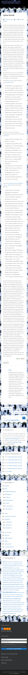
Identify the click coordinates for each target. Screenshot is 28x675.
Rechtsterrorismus (14, 600)
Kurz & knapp (8, 532)
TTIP (21, 606)
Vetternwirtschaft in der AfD (15, 457)
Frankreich (17, 575)
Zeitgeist (5, 613)
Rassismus (20, 596)
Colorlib (23, 672)
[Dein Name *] (14, 639)
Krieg (9, 586)
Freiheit (20, 575)
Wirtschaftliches (9, 506)
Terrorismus (13, 606)
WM (20, 611)
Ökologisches (8, 494)
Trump (18, 606)
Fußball (12, 577)
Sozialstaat (11, 604)
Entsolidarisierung (6, 573)
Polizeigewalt (8, 596)
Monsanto (10, 590)
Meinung (7, 535)
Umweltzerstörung (17, 608)
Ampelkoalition (16, 562)
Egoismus (14, 570)
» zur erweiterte (11, 420)
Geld (15, 577)
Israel (10, 580)
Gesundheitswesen (7, 578)
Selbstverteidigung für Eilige (14, 442)
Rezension (5, 602)
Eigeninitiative (20, 570)
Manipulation (6, 588)
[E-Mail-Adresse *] (14, 642)
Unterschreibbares (9, 547)
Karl (16, 19)
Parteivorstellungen (11, 594)
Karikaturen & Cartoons (10, 516)
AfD (4, 562)
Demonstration (16, 568)
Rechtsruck (17, 599)
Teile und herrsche (7, 606)
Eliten (8, 571)
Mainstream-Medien (20, 586)
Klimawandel (6, 584)
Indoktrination (6, 580)
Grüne (12, 578)
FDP (8, 575)
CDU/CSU (19, 565)
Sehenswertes (8, 544)
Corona (5, 568)
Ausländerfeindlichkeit (17, 564)
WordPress (16, 673)
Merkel (4, 590)
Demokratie (10, 568)
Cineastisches (8, 522)
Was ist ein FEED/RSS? (6, 631)
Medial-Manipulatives (10, 491)
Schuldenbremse (15, 602)
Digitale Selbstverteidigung (11, 438)
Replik (6, 541)
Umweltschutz (10, 608)
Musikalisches (8, 528)
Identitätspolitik (21, 578)
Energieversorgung (13, 571)
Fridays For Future (6, 577)
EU (16, 573)
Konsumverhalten (14, 584)
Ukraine (4, 608)
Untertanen (5, 609)
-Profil (9, 82)
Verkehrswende (20, 609)
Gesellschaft (19, 577)
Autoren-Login (4, 657)
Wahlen (11, 611)
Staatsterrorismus (20, 604)
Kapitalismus (6, 582)
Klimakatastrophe (13, 582)
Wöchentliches (8, 509)
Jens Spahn (20, 580)
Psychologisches (9, 500)
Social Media (21, 602)
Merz (7, 590)
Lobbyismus (13, 586)
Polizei (4, 596)
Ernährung (13, 573)
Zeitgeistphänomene (11, 613)
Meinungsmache (20, 588)
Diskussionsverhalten (7, 570)
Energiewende (21, 571)
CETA (22, 565)
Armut (10, 564)
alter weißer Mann (9, 562)
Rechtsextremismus (8, 599)
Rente (19, 600)
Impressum (4, 663)
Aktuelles (7, 486)
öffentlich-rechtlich (20, 592)
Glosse (6, 513)
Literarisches (8, 525)
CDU (15, 565)
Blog (6, 488)
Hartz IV (16, 578)
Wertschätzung (16, 611)
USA (9, 609)
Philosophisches (8, 538)
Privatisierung (14, 596)
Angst (21, 562)
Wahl (8, 611)
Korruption (5, 586)
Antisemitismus (6, 564)
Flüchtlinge (6, 362)
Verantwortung (13, 609)
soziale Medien (6, 604)
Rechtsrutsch (6, 601)
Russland (9, 602)
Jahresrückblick (14, 580)
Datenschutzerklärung (10, 644)
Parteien (5, 594)
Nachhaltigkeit (16, 590)
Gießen (10, 471)
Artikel (6, 68)
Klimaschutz (20, 582)
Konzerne (22, 584)
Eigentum (5, 571)
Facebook (7, 135)
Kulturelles (7, 519)
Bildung (4, 565)
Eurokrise (19, 573)
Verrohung (5, 611)
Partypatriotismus (19, 594)
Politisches (21, 19)
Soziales (5, 21)
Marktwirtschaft (12, 588)
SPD (15, 604)
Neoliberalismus (9, 592)
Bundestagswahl (10, 565)
